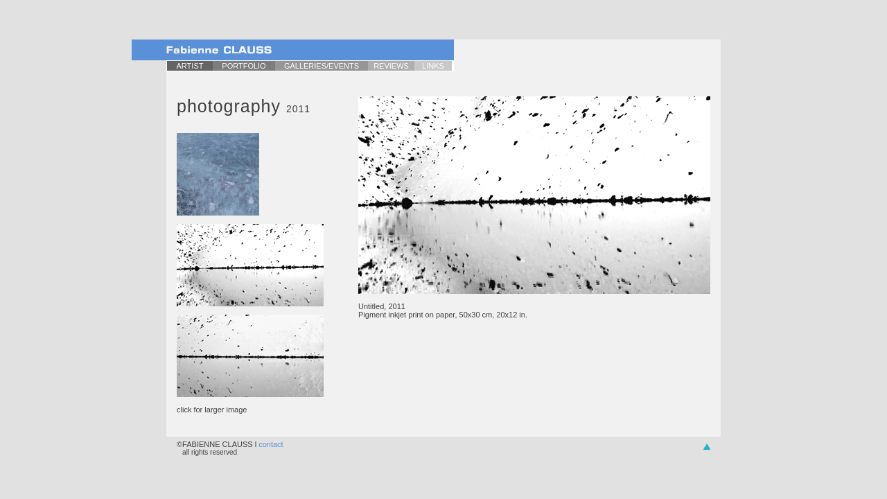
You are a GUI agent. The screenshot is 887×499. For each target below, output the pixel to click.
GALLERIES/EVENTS (321, 66)
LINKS (433, 66)
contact (270, 444)
